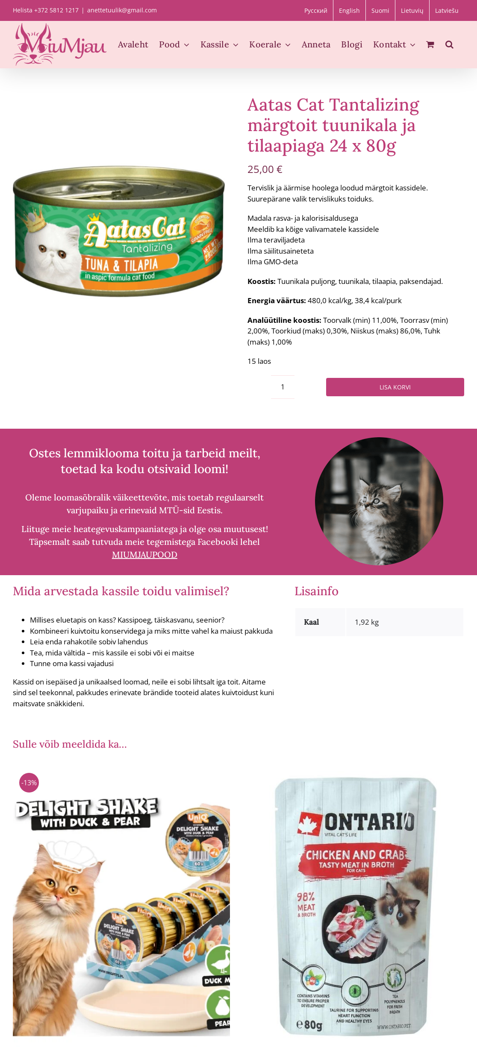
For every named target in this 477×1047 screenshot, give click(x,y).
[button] (449, 44)
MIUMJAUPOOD (144, 554)
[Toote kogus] (282, 387)
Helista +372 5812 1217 (46, 10)
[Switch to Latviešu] (447, 10)
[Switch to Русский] (316, 10)
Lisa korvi (395, 387)
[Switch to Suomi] (380, 10)
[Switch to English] (349, 10)
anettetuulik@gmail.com (122, 10)
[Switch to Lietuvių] (412, 10)
